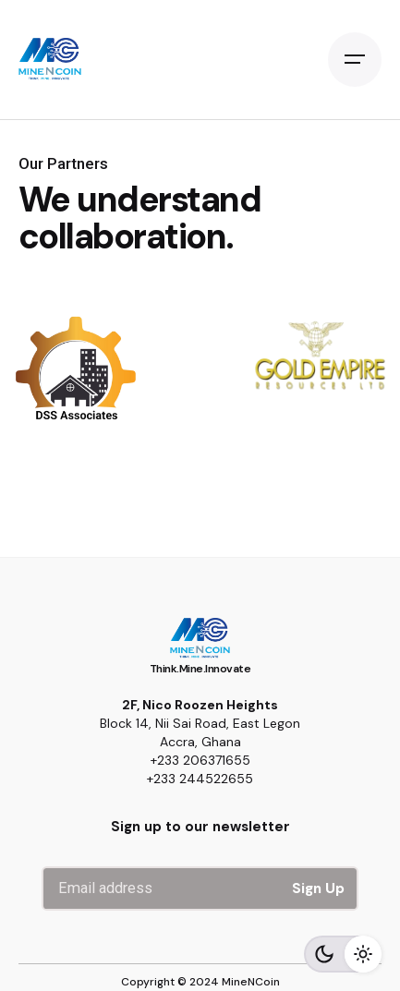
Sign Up (318, 888)
